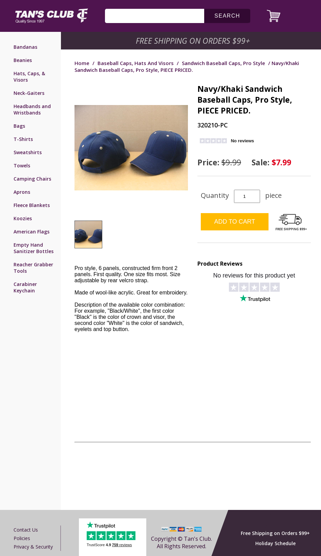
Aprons (22, 192)
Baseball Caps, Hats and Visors (136, 63)
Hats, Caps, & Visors (29, 76)
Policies (22, 538)
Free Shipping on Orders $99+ (275, 533)
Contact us (26, 530)
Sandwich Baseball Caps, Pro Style (223, 63)
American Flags (31, 231)
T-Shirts (23, 139)
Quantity (215, 195)
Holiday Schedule (275, 543)
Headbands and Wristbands (32, 109)
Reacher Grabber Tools (33, 267)
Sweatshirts (28, 152)
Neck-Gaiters (29, 93)
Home (81, 63)
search (227, 16)
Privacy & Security (33, 546)
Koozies (23, 218)
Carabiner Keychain (25, 287)
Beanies (23, 60)
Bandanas (25, 47)
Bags (19, 126)
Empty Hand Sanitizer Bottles (33, 248)
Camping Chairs (32, 179)
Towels (22, 165)
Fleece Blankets (32, 205)
